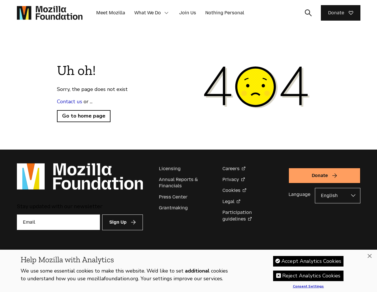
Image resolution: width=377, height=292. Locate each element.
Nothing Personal (224, 12)
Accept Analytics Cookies (311, 261)
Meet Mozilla (110, 12)
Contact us (69, 101)
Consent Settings (308, 287)
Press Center (173, 197)
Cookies (231, 190)
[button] (166, 12)
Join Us (187, 12)
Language (299, 194)
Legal (228, 201)
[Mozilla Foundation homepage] (49, 13)
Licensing (170, 168)
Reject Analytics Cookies (311, 275)
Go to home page (83, 115)
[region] (188, 271)
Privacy (230, 179)
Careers (231, 168)
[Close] (369, 256)
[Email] (58, 222)
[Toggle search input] (308, 13)
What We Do (147, 12)
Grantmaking (173, 207)
